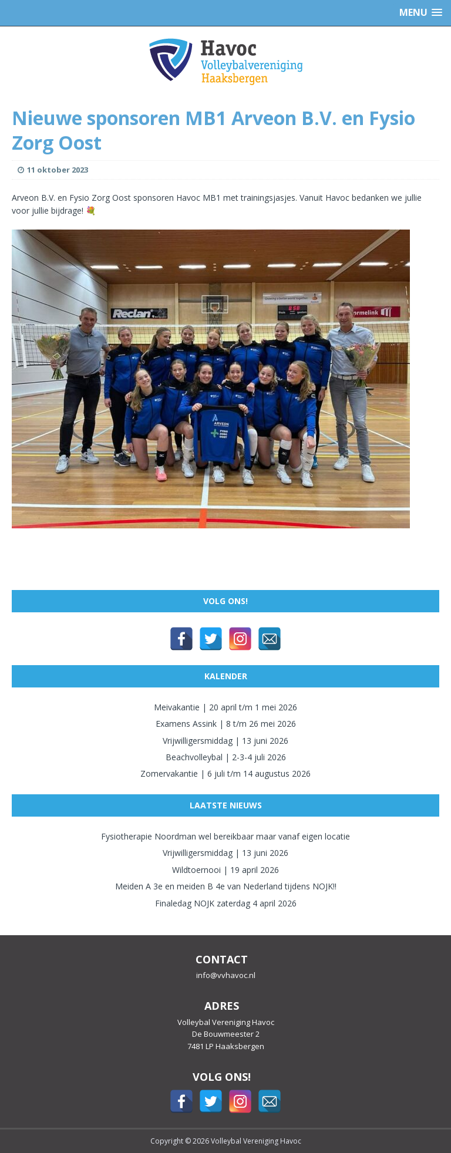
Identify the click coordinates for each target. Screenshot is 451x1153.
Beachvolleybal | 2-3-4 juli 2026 (226, 757)
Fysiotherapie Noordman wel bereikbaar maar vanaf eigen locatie (225, 836)
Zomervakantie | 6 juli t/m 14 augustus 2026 (225, 773)
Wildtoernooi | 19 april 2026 (225, 869)
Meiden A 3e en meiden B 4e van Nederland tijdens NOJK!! (225, 886)
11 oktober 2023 (57, 169)
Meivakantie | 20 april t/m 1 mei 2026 (225, 707)
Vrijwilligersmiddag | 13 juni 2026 (225, 740)
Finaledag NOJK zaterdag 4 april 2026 (226, 903)
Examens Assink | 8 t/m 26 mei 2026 (226, 723)
